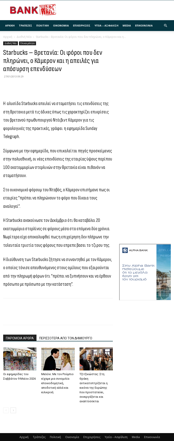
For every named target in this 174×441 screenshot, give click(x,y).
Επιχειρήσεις (81, 25)
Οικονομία (61, 25)
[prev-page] (6, 410)
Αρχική (10, 25)
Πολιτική (42, 25)
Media (127, 25)
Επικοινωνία (144, 25)
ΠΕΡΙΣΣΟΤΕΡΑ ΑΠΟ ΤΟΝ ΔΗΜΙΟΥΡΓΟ (65, 338)
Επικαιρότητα (27, 43)
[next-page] (13, 410)
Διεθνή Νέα (24, 37)
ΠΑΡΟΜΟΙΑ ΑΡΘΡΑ (20, 338)
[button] (165, 26)
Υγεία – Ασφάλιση (106, 25)
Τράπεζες (25, 25)
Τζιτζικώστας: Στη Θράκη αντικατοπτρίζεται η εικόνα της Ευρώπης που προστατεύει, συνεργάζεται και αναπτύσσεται (94, 387)
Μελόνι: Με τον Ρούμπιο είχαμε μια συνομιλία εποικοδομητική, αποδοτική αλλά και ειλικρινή (57, 383)
